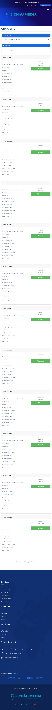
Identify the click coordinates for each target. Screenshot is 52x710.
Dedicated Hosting (6, 598)
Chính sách (4, 634)
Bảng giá (3, 637)
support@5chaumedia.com (31, 2)
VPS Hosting (4, 592)
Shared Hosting (5, 589)
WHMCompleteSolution (29, 562)
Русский (24, 5)
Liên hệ (3, 616)
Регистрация (35, 5)
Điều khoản (4, 631)
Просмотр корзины (45, 5)
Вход (29, 5)
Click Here (16, 673)
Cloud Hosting (5, 595)
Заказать (40, 68)
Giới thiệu (4, 613)
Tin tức (3, 619)
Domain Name (5, 602)
